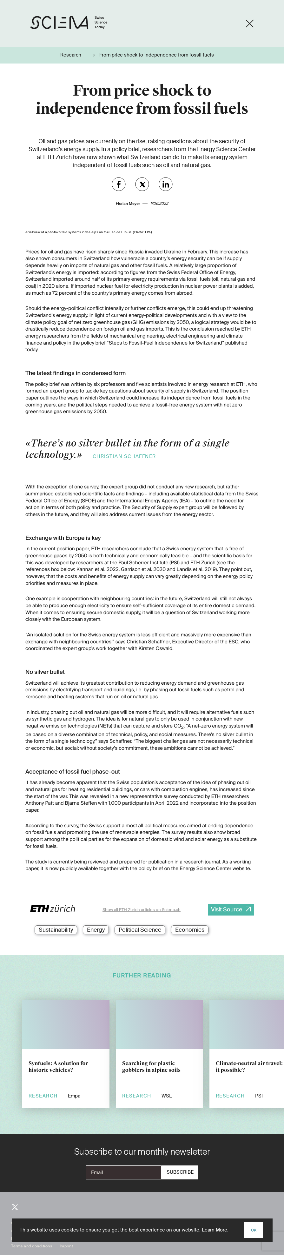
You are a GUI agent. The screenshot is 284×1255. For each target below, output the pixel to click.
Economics (189, 930)
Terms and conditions (31, 1246)
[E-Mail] (124, 1172)
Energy (96, 930)
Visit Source (226, 909)
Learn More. (215, 1230)
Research (71, 55)
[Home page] (75, 23)
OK (253, 1230)
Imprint (66, 1246)
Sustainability (56, 930)
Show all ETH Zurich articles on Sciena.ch (141, 909)
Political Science (140, 930)
